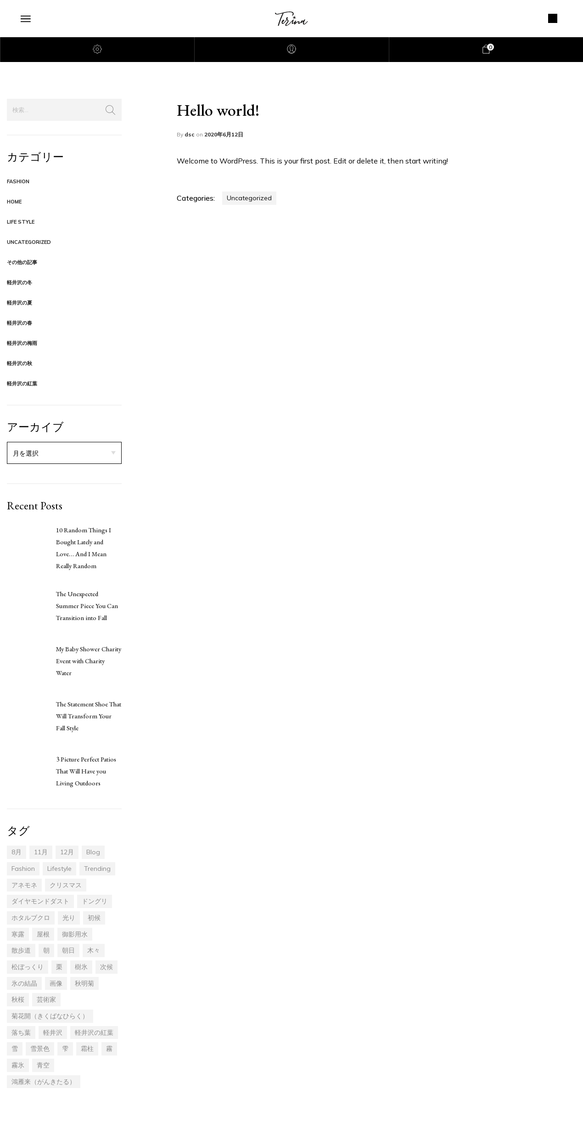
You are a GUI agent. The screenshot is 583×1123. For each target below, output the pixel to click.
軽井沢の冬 (19, 282)
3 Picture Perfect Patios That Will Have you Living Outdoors (86, 771)
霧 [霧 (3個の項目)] (109, 1048)
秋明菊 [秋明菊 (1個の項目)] (84, 983)
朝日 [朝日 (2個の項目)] (68, 950)
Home (14, 201)
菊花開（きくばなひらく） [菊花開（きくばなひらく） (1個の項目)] (50, 1016)
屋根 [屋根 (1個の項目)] (43, 934)
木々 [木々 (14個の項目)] (93, 950)
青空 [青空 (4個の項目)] (43, 1065)
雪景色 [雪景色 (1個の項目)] (40, 1048)
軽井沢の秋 (19, 363)
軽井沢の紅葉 (22, 383)
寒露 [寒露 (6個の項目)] (17, 934)
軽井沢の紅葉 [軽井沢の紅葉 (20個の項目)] (94, 1032)
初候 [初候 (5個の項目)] (94, 918)
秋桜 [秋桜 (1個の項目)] (17, 999)
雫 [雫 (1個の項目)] (65, 1048)
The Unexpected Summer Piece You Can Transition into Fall (87, 606)
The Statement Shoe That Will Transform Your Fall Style (88, 716)
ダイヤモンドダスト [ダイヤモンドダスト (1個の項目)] (40, 901)
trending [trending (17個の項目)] (97, 868)
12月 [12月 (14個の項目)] (67, 852)
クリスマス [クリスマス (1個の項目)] (66, 885)
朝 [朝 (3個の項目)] (46, 950)
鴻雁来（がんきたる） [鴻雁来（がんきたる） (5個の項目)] (43, 1082)
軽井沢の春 (19, 323)
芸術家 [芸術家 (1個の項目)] (46, 999)
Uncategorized (29, 242)
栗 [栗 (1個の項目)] (59, 967)
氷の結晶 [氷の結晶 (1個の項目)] (24, 983)
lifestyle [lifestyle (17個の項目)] (59, 868)
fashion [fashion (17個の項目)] (23, 868)
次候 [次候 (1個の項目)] (106, 967)
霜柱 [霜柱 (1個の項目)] (87, 1048)
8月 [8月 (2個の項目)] (16, 852)
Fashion (18, 181)
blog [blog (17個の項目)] (93, 852)
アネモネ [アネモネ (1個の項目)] (24, 885)
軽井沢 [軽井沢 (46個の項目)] (52, 1032)
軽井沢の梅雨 (22, 343)
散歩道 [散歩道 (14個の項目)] (21, 950)
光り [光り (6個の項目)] (68, 918)
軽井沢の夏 (19, 302)
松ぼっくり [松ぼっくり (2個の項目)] (27, 967)
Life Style (20, 222)
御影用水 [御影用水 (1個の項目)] (75, 934)
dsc (190, 134)
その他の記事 (22, 262)
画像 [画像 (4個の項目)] (56, 983)
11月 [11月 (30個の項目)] (41, 852)
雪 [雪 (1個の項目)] (14, 1048)
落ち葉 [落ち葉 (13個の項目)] (21, 1032)
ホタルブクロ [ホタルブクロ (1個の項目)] (30, 918)
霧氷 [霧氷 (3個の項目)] (17, 1065)
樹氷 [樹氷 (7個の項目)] (81, 967)
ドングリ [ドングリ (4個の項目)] (94, 901)
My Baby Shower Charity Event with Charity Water (88, 661)
